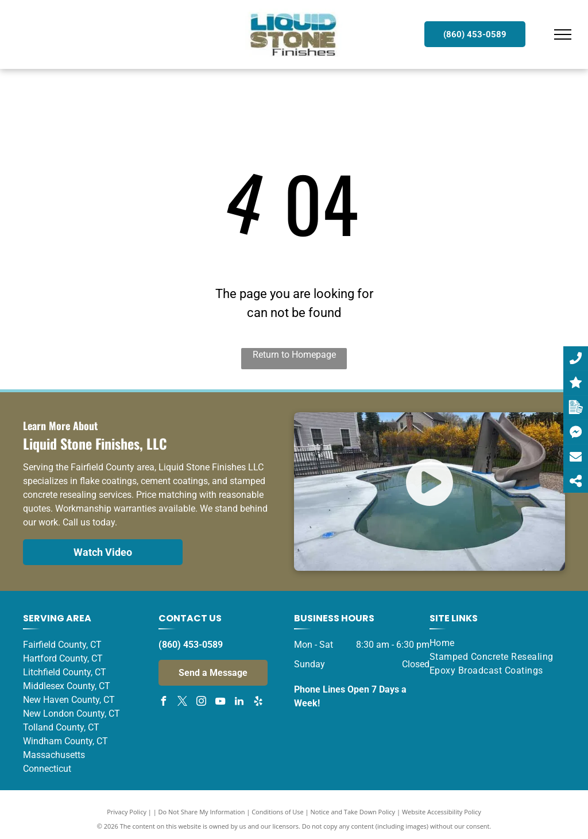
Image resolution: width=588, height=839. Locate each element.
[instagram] (201, 703)
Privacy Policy (126, 811)
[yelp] (257, 703)
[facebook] (163, 703)
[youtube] (219, 703)
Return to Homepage (294, 354)
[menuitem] (493, 643)
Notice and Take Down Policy (353, 811)
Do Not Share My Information (201, 811)
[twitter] (182, 703)
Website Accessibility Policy (441, 811)
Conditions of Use (278, 811)
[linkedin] (238, 703)
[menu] (563, 34)
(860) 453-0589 (190, 644)
